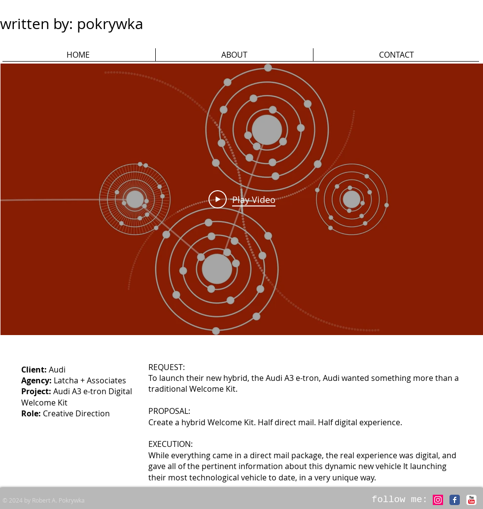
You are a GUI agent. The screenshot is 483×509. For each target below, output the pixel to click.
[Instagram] (438, 500)
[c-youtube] (471, 500)
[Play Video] (242, 199)
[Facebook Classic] (454, 500)
